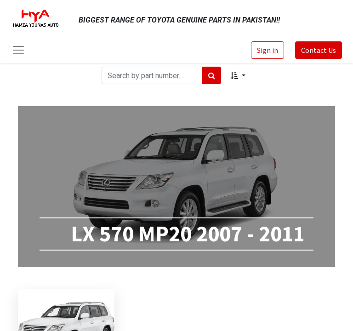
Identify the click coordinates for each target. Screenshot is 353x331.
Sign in (267, 50)
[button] (238, 75)
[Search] (211, 75)
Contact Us (318, 50)
